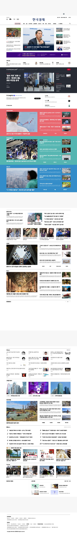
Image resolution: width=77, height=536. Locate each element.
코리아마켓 (30, 23)
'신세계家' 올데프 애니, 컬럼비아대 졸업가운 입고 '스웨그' (13, 238)
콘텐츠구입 (14, 524)
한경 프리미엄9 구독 (64, 17)
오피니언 (49, 23)
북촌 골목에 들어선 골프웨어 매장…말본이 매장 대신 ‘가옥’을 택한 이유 (57, 370)
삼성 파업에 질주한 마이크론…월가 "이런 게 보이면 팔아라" (50, 142)
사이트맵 (23, 524)
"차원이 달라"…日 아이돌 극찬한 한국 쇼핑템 (14, 214)
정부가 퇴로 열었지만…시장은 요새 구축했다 (46, 476)
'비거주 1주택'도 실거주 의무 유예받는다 (66, 30)
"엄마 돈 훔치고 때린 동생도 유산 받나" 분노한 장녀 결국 (29, 476)
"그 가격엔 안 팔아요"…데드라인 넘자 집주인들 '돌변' (20, 190)
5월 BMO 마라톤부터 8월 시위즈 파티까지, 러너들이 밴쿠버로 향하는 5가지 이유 (50, 416)
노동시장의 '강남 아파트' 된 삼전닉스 (13, 352)
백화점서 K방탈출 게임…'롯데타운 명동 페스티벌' (60, 374)
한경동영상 (8, 301)
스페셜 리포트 (9, 380)
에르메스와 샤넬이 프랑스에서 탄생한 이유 (17, 294)
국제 (43, 23)
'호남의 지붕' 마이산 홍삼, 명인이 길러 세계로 (47, 459)
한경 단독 (57, 73)
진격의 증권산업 (56, 396)
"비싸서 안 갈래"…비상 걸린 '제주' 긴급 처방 (53, 224)
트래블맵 (43, 422)
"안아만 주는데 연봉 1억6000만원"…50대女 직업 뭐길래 (54, 437)
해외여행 (58, 422)
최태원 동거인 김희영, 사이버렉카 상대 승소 (30, 238)
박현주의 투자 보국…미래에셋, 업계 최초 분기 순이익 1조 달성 (13, 46)
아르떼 (7, 243)
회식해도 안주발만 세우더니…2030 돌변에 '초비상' (20, 440)
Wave (7, 270)
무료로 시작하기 (37, 98)
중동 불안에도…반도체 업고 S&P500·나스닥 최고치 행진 (21, 161)
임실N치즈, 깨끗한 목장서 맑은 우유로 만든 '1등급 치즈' (63, 459)
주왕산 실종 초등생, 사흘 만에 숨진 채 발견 (13, 38)
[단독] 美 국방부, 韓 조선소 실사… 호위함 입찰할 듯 (60, 76)
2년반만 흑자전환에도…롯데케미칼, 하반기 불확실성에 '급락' (50, 120)
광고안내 (21, 518)
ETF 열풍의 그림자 (26, 64)
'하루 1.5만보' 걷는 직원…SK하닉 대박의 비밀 (54, 213)
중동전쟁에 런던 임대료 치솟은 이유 (63, 476)
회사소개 (8, 518)
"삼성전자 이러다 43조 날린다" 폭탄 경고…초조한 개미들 (21, 444)
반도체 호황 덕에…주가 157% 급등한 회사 (14, 220)
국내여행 (51, 422)
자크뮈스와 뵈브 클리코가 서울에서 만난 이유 (49, 280)
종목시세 (55, 162)
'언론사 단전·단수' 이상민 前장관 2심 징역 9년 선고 (67, 42)
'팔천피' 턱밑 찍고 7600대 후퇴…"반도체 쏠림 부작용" (66, 36)
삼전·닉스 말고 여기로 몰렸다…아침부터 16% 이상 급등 (54, 434)
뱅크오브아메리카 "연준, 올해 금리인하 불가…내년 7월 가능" (50, 156)
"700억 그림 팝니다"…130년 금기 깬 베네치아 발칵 (50, 246)
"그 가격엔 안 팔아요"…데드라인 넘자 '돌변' (53, 219)
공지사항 (33, 481)
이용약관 (34, 524)
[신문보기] (7, 19)
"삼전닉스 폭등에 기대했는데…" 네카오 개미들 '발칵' (20, 434)
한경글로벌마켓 (9, 138)
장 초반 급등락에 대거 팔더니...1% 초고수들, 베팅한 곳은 (60, 87)
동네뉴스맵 (45, 189)
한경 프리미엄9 (17, 23)
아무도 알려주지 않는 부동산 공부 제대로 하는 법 (13, 49)
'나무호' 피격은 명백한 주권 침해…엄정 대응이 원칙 (13, 64)
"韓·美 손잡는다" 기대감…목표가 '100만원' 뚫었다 (50, 127)
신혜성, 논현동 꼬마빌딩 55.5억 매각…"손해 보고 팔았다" (35, 223)
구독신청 (12, 518)
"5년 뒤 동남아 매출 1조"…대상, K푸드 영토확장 (35, 369)
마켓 (65, 133)
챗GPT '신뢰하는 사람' (60, 64)
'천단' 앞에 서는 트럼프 (10, 363)
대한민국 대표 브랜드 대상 (16, 448)
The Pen (8, 464)
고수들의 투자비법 (59, 83)
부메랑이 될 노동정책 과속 (34, 352)
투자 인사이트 (8, 73)
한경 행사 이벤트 (9, 481)
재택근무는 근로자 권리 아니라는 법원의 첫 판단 (15, 368)
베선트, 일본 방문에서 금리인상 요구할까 (48, 149)
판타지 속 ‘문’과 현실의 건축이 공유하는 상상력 (18, 266)
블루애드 (25, 518)
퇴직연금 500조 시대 (13, 396)
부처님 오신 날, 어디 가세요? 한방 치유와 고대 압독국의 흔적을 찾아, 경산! (50, 409)
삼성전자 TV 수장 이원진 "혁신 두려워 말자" (37, 47)
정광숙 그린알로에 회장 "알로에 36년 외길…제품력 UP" (13, 459)
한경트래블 (8, 399)
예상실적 (44, 162)
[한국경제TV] (11, 19)
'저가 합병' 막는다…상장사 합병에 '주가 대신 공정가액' (13, 42)
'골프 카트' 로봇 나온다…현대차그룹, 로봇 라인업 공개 (13, 78)
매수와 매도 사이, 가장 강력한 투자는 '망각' (49, 253)
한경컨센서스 (45, 133)
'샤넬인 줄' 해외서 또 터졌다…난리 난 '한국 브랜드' (20, 430)
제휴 (12, 524)
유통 (46, 23)
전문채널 (54, 23)
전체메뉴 (60, 23)
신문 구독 (58, 17)
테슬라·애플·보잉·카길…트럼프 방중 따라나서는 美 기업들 (35, 358)
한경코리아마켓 (9, 110)
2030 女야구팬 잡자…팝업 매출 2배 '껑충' (12, 374)
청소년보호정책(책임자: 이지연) (49, 524)
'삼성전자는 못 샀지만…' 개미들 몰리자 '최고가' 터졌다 (20, 437)
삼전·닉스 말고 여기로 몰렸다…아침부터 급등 (18, 134)
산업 (26, 23)
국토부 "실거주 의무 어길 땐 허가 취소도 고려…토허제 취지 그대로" (50, 169)
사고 (70, 481)
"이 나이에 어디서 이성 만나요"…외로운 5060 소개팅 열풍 (54, 444)
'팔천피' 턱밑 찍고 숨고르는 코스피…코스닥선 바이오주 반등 (50, 113)
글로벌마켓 (35, 23)
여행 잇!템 (66, 422)
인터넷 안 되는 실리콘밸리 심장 (45, 64)
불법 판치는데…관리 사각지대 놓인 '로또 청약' (12, 358)
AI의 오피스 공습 (34, 396)
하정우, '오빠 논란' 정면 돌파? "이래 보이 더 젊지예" (63, 238)
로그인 (70, 17)
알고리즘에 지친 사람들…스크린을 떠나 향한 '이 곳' (50, 287)
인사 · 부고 (66, 481)
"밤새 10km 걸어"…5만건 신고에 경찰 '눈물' (54, 222)
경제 (24, 23)
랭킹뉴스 (8, 427)
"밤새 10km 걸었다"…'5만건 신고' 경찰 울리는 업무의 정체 (55, 440)
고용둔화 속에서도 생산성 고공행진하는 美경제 (60, 363)
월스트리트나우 (43, 139)
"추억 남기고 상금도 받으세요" (46, 183)
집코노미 (39, 23)
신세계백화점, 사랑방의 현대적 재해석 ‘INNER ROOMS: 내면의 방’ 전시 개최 (49, 402)
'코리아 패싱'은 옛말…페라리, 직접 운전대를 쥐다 (50, 294)
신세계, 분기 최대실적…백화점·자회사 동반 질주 (35, 374)
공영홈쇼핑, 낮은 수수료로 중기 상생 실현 (29, 459)
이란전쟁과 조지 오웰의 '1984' (56, 357)
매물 (55, 189)
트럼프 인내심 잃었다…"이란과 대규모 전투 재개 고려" (66, 48)
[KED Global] (18, 19)
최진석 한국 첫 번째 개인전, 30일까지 (47, 260)
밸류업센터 (65, 189)
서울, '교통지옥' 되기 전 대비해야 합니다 (13, 476)
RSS (31, 524)
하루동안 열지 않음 (65, 54)
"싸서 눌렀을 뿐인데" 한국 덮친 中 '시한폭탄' (53, 216)
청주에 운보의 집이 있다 (12, 423)
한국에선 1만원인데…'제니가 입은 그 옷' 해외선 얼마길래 (47, 238)
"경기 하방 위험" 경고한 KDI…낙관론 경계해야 (38, 363)
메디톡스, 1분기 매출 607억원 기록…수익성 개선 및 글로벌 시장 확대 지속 (57, 353)
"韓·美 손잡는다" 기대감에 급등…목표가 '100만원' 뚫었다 (54, 430)
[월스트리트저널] (14, 19)
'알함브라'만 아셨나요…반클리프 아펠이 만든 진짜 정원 (50, 273)
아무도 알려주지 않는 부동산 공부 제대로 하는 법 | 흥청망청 (50, 176)
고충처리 (16, 518)
